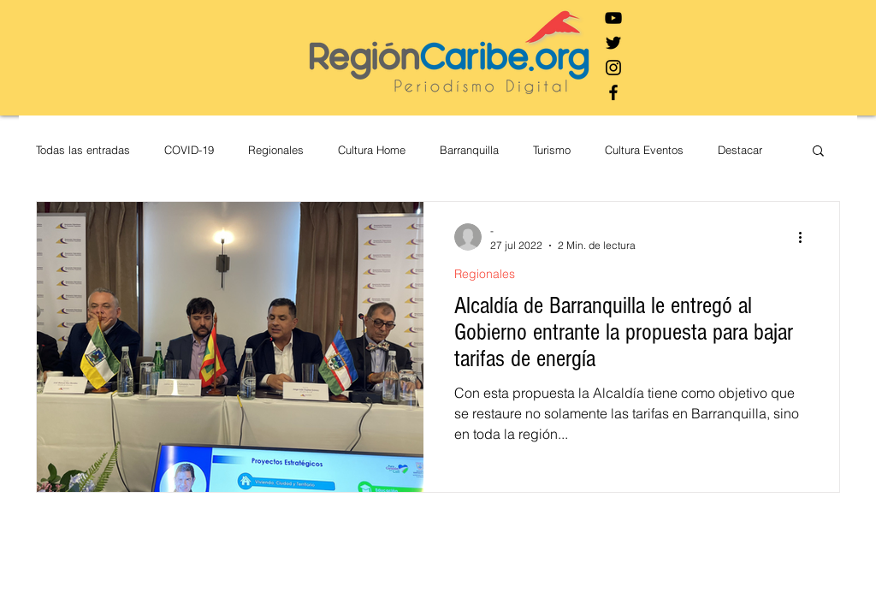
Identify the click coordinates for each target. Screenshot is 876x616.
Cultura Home (371, 150)
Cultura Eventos (644, 150)
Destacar (740, 150)
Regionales (276, 150)
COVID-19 (189, 150)
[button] (818, 152)
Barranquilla (469, 150)
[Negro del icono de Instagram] (613, 67)
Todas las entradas (83, 150)
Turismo (552, 150)
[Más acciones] (806, 237)
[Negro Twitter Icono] (613, 43)
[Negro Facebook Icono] (613, 92)
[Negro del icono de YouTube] (613, 18)
